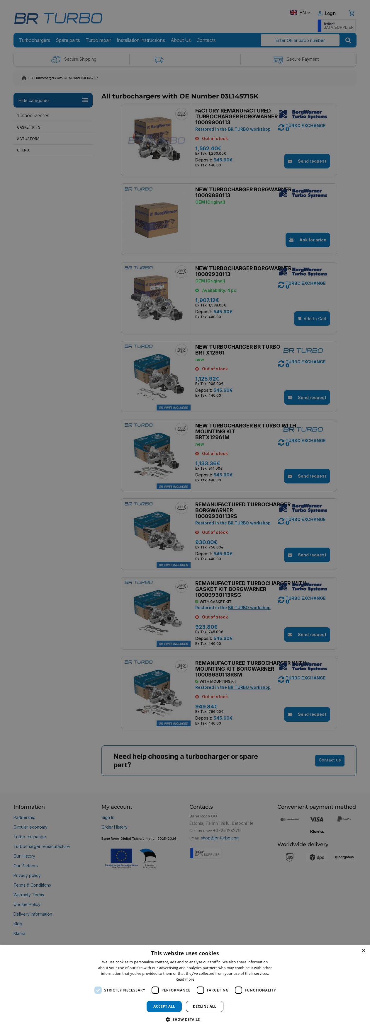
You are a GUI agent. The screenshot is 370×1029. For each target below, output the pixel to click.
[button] (185, 1019)
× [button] (363, 951)
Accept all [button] (164, 1006)
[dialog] (185, 987)
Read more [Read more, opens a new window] (185, 979)
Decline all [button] (204, 1006)
